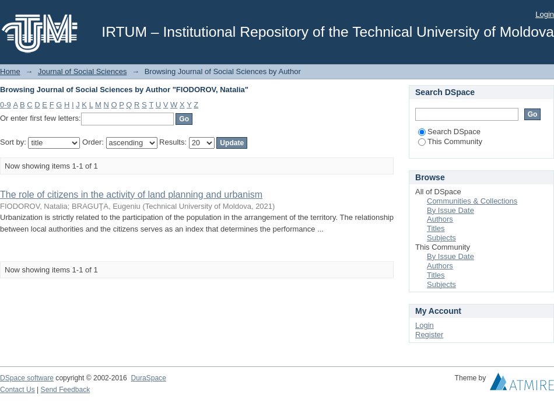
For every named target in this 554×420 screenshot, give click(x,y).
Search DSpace (449, 131)
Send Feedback (65, 390)
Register (429, 334)
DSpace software (27, 378)
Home (10, 71)
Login (544, 14)
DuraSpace (148, 378)
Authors (440, 219)
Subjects (441, 237)
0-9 (5, 104)
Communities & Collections (472, 201)
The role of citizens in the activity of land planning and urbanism (131, 195)
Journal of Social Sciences (82, 71)
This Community (450, 141)
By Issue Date (450, 210)
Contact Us (17, 390)
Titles (436, 228)
